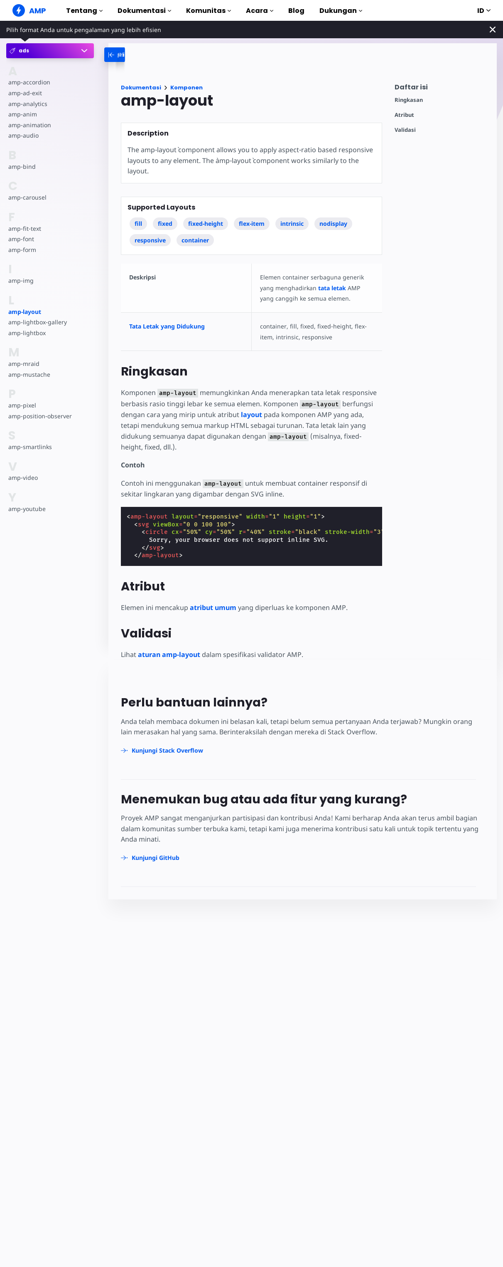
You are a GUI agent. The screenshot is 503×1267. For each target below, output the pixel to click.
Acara (259, 10)
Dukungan (340, 10)
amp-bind (21, 166)
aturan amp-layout (169, 654)
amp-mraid (23, 364)
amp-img (20, 280)
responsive (150, 240)
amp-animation (29, 125)
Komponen (186, 87)
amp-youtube (26, 509)
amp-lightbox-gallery (36, 322)
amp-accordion (28, 82)
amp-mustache (28, 374)
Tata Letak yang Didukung (167, 326)
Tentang (84, 10)
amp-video (22, 478)
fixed (165, 223)
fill (138, 223)
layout (250, 414)
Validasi (405, 129)
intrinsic (292, 223)
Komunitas (208, 10)
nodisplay (334, 223)
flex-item (252, 223)
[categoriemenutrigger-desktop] (136, 54)
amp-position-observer (39, 416)
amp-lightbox (26, 333)
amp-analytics (27, 104)
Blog (296, 10)
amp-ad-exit (24, 93)
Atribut (404, 115)
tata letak (330, 288)
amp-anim (22, 114)
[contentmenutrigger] (441, 89)
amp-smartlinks (29, 447)
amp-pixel (21, 405)
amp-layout (24, 312)
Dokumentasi (144, 10)
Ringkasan (409, 100)
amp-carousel (26, 197)
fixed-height (205, 223)
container (195, 240)
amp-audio (23, 135)
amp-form (22, 250)
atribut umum (212, 607)
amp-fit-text (24, 228)
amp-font (21, 239)
